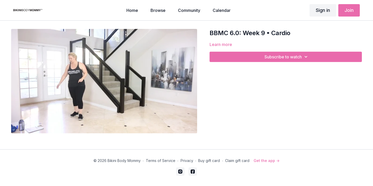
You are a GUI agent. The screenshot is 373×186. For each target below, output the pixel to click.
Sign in (323, 10)
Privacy (187, 160)
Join (349, 10)
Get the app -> (266, 160)
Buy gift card (209, 160)
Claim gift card (237, 160)
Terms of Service (160, 160)
